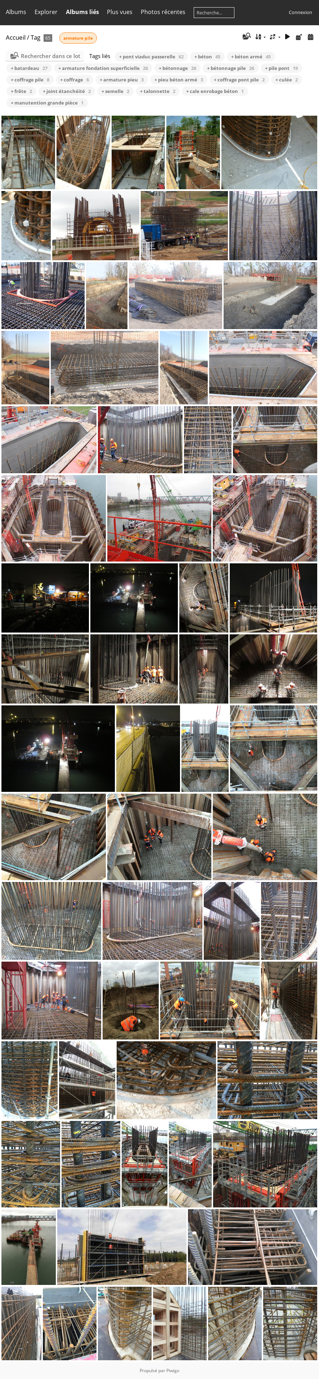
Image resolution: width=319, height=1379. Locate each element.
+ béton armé (251, 56)
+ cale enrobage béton (215, 91)
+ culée (286, 79)
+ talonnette (157, 91)
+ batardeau (29, 68)
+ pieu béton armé (178, 79)
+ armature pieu (122, 79)
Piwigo (172, 1370)
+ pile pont (281, 68)
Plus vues (119, 12)
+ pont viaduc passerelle (151, 56)
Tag (35, 37)
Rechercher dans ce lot (50, 55)
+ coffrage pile (30, 79)
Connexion (300, 12)
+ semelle (115, 91)
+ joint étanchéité (67, 91)
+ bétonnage (177, 68)
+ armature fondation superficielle (103, 68)
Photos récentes (163, 12)
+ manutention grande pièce (47, 102)
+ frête (21, 91)
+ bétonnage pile (230, 68)
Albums (16, 12)
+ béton (207, 56)
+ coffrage (74, 79)
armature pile (78, 38)
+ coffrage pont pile (239, 79)
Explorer (46, 12)
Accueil (16, 37)
